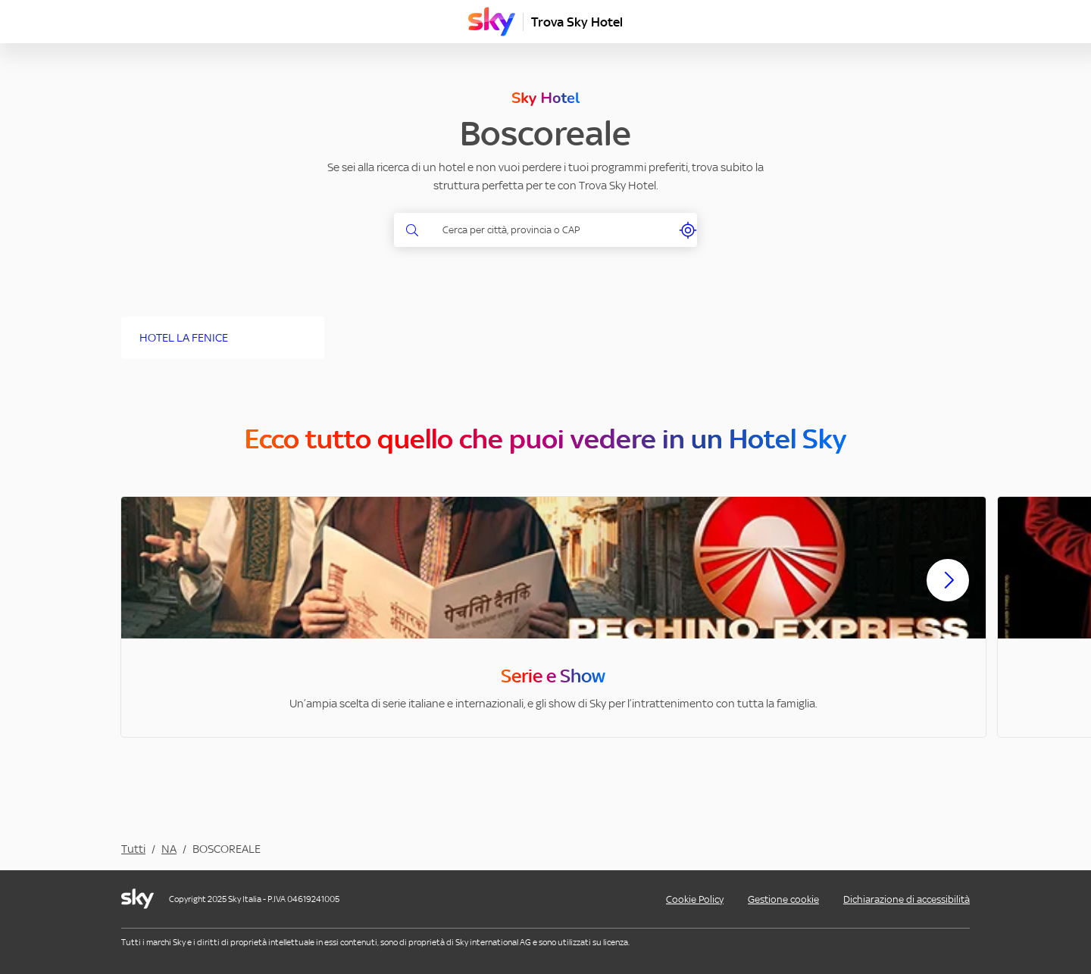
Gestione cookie (783, 899)
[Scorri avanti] (948, 592)
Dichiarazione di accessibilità (906, 899)
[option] (553, 617)
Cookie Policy (695, 899)
